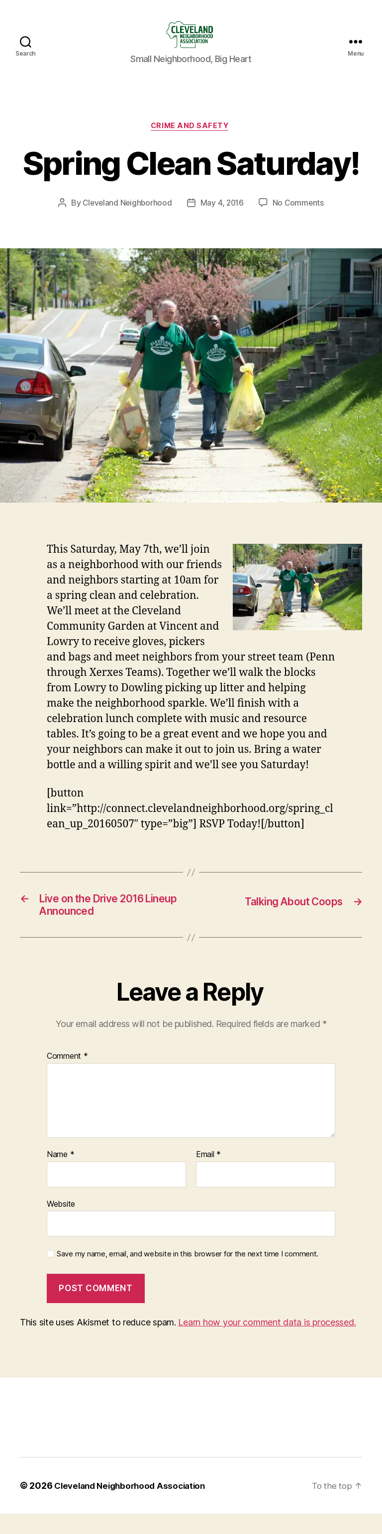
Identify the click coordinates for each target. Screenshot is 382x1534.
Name (60, 1174)
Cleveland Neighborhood (126, 219)
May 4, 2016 (222, 219)
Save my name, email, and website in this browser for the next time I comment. (187, 1274)
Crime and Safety (191, 142)
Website (61, 1224)
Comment (67, 1077)
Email (208, 1174)
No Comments (300, 219)
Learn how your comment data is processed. (267, 1342)
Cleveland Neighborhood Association (134, 1506)
